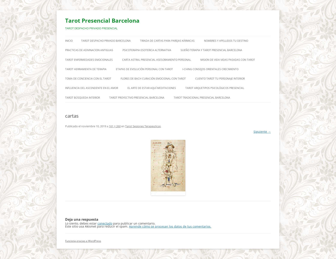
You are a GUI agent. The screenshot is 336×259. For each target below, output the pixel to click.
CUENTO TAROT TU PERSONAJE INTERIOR (220, 78)
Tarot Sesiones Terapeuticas (143, 126)
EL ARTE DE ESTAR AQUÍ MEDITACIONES (152, 88)
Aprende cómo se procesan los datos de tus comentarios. (170, 226)
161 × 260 (115, 126)
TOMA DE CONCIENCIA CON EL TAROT (88, 78)
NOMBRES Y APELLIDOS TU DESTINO (226, 41)
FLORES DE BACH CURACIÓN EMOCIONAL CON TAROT (153, 78)
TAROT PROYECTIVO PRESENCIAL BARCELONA (136, 97)
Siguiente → (262, 132)
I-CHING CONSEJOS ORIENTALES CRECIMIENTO (210, 69)
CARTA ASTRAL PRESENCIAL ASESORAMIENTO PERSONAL (156, 60)
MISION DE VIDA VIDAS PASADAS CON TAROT (227, 60)
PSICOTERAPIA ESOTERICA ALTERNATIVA (147, 50)
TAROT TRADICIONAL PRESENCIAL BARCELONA (202, 97)
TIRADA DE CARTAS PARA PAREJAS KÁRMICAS (167, 41)
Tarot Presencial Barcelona (102, 20)
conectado (105, 223)
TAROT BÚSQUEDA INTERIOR (82, 97)
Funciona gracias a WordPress (83, 241)
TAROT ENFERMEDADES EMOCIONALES (89, 60)
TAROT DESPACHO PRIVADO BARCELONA (106, 41)
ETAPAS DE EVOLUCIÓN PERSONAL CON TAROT (144, 69)
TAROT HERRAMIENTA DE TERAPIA (85, 69)
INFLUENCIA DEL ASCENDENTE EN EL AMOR (91, 88)
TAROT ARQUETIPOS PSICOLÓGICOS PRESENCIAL (214, 88)
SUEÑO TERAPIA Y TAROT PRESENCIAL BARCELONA (211, 50)
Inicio (69, 41)
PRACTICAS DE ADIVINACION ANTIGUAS (89, 50)
